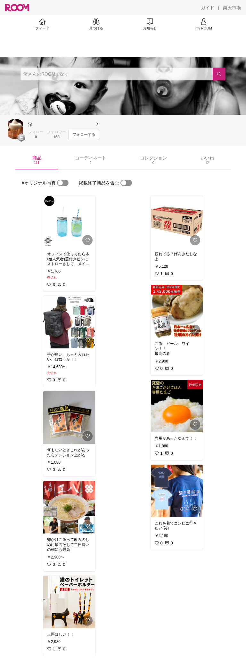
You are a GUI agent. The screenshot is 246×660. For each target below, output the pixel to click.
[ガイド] (207, 8)
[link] (69, 221)
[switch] (63, 183)
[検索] (219, 74)
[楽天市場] (232, 8)
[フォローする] (84, 135)
